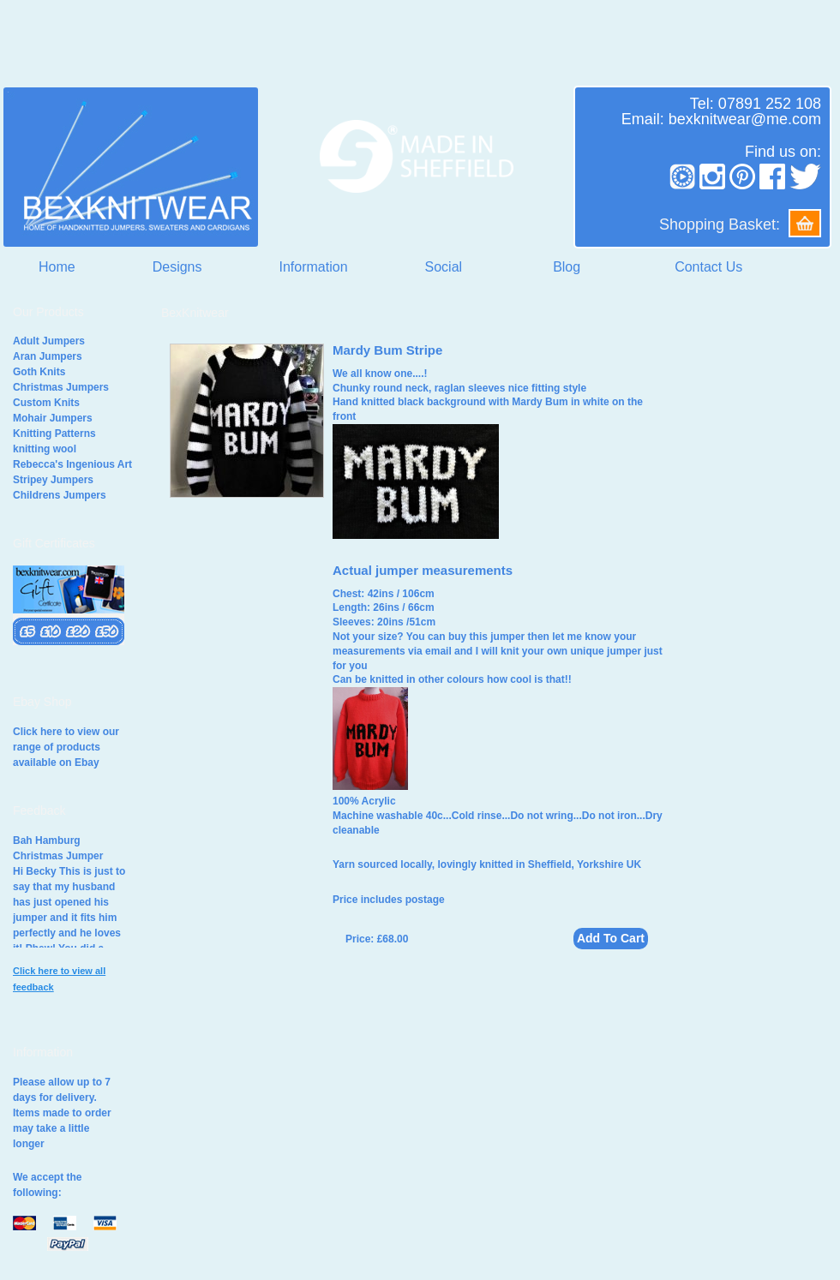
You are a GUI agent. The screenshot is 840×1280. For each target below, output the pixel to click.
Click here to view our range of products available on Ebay (66, 747)
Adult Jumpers (49, 341)
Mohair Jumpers (53, 418)
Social (444, 267)
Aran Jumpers (47, 356)
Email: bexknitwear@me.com (721, 119)
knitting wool (44, 449)
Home (57, 267)
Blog (566, 267)
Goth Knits (39, 372)
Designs (177, 267)
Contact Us (708, 267)
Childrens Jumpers (59, 495)
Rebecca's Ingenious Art (72, 464)
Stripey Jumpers (53, 480)
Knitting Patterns (54, 434)
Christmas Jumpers (61, 387)
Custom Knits (46, 403)
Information (313, 267)
